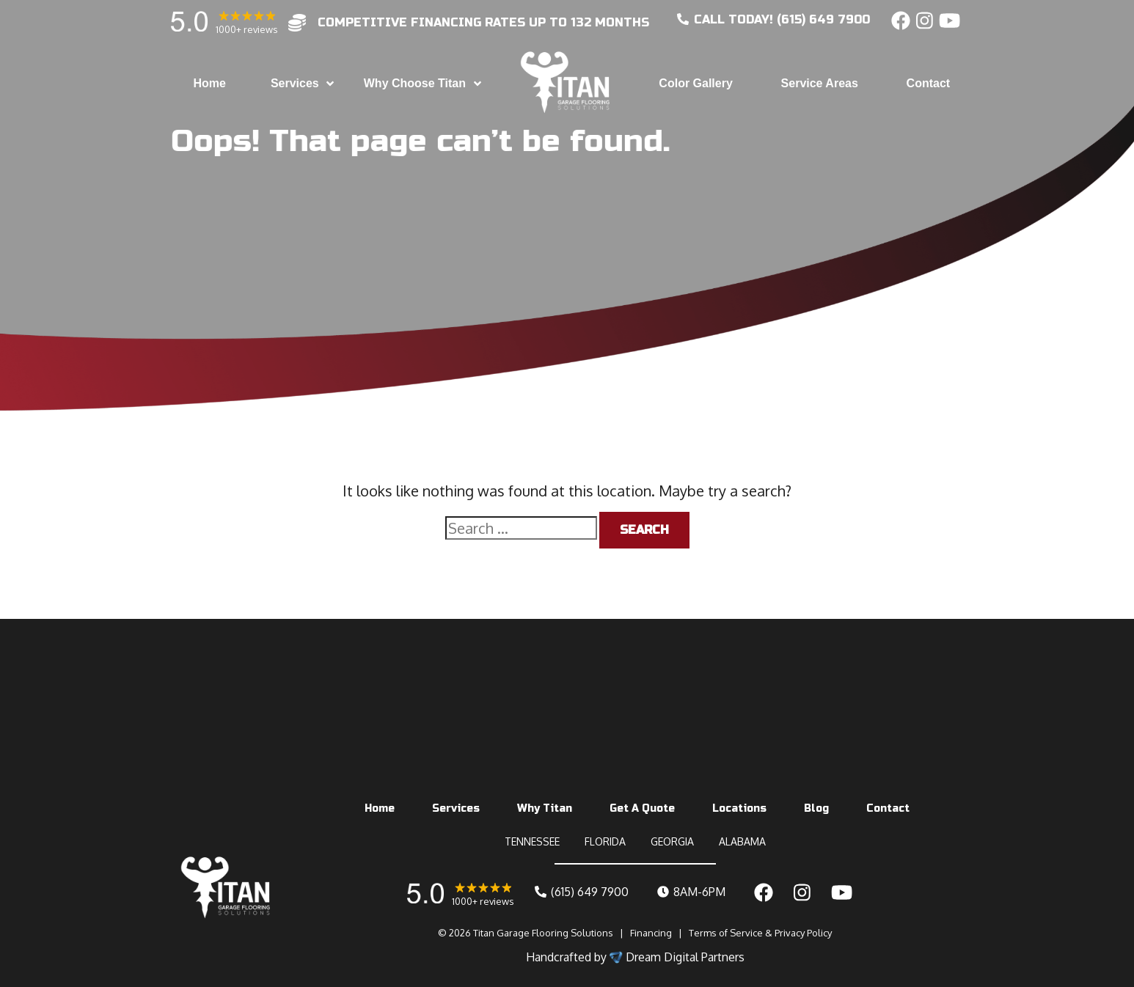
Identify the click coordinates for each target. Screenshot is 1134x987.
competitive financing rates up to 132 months (483, 22)
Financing (651, 933)
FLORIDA (605, 841)
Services (456, 808)
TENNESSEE (532, 841)
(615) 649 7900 (582, 891)
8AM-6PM (691, 891)
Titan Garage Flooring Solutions (543, 933)
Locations (739, 808)
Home (380, 808)
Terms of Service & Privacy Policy (760, 933)
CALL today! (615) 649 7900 (773, 19)
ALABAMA (742, 841)
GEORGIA (672, 841)
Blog (816, 808)
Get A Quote (642, 808)
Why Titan (544, 808)
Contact (888, 808)
